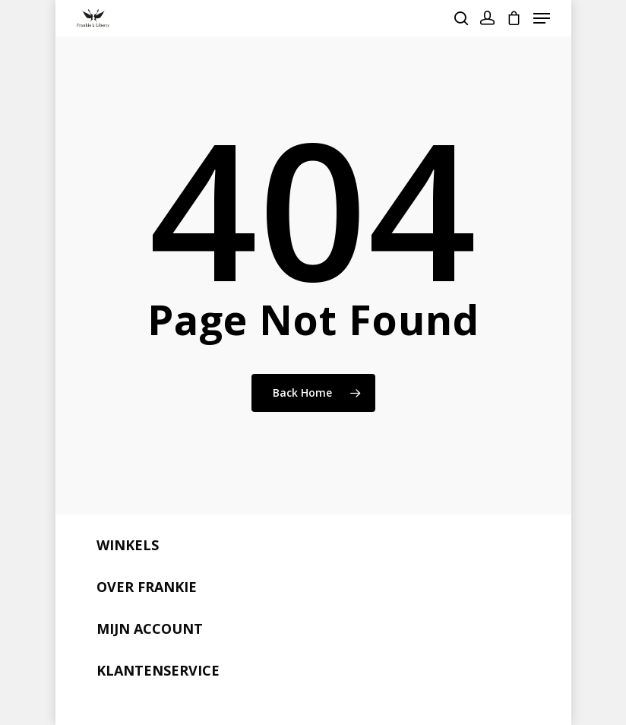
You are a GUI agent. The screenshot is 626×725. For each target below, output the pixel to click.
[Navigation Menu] (541, 18)
